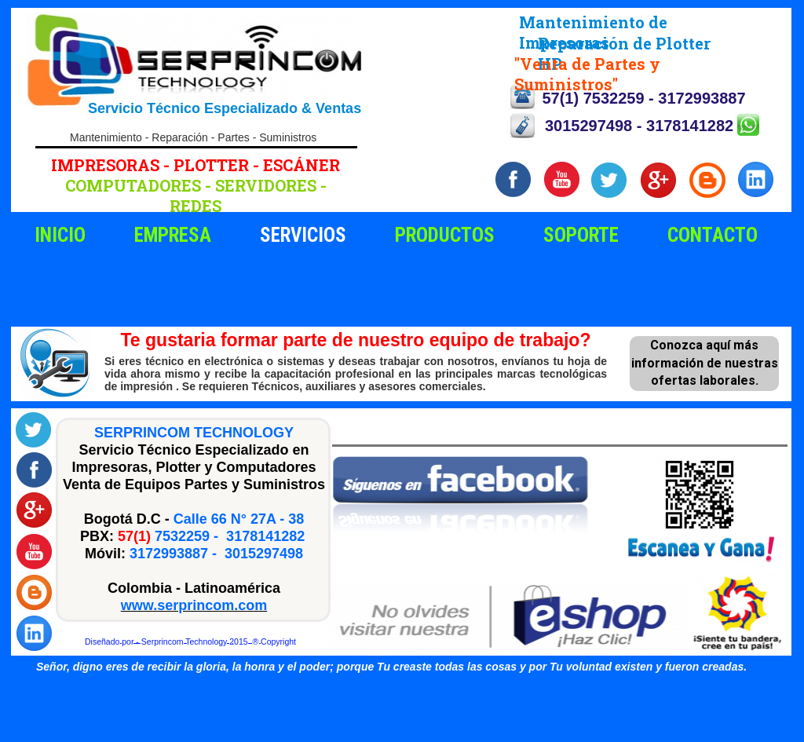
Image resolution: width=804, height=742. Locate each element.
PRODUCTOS (445, 235)
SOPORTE (581, 235)
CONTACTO (712, 235)
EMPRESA (172, 235)
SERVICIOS (303, 235)
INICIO (60, 235)
